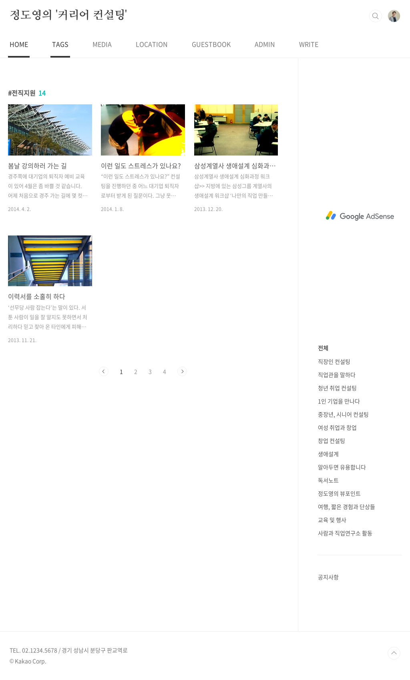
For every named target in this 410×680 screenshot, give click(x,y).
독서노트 (328, 480)
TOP (394, 653)
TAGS (60, 44)
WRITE (308, 44)
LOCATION (152, 44)
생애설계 (328, 454)
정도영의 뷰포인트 (339, 493)
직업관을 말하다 (337, 375)
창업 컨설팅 (331, 441)
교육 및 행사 (332, 520)
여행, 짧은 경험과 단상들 (346, 506)
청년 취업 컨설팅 (337, 388)
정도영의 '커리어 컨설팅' (68, 15)
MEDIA (102, 44)
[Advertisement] (360, 216)
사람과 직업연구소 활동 (345, 533)
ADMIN (265, 44)
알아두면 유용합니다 (342, 467)
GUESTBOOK (211, 44)
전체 (323, 348)
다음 (182, 371)
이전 (104, 371)
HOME (19, 44)
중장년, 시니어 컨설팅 (343, 414)
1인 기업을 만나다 (339, 401)
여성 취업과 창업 (337, 427)
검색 (376, 16)
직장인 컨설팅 (334, 361)
